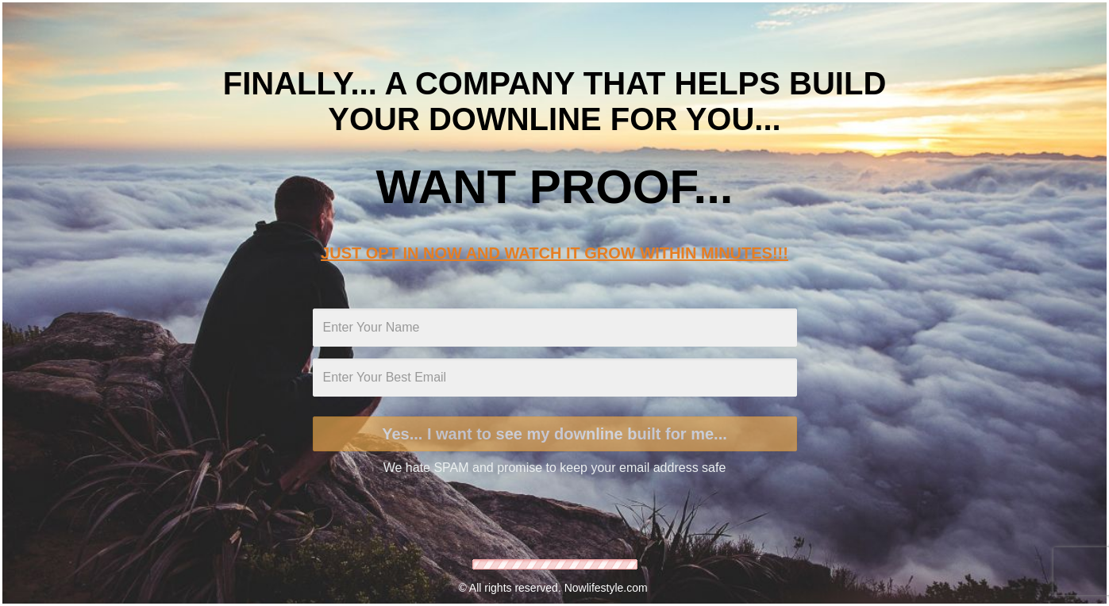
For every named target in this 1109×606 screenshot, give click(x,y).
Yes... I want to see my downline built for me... (554, 434)
